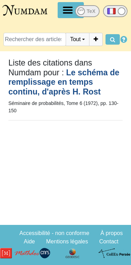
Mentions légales (67, 241)
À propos (111, 233)
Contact (108, 241)
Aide (29, 241)
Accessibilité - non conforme (54, 233)
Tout (75, 39)
